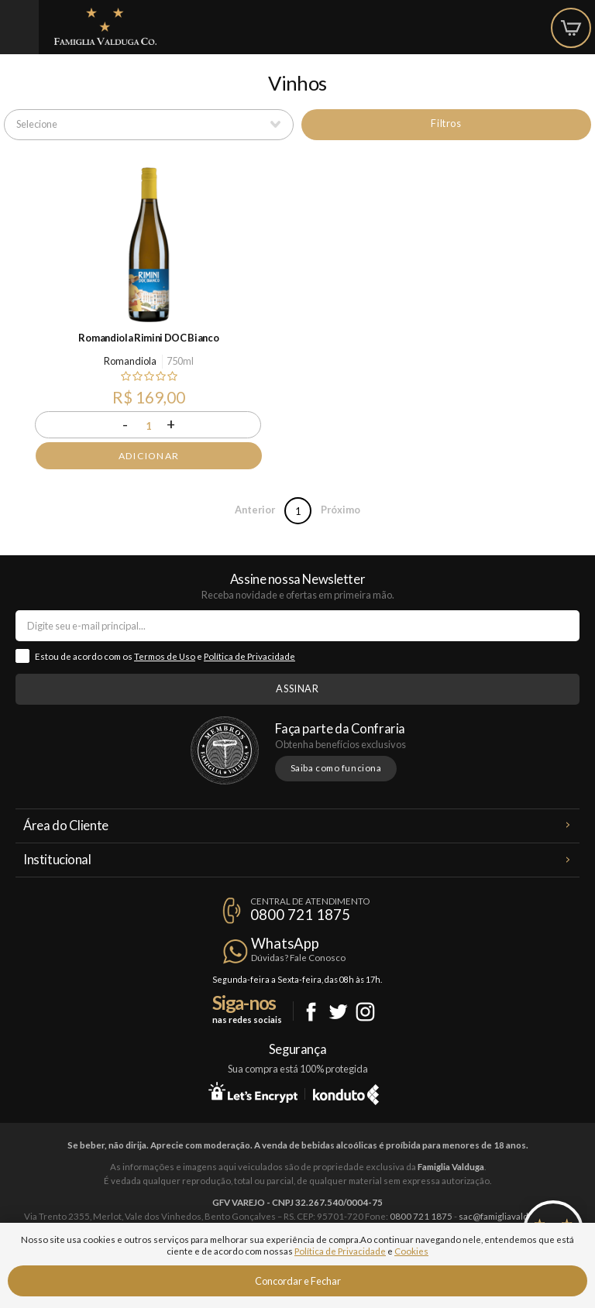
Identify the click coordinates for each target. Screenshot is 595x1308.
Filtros (446, 123)
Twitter (338, 1011)
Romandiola (130, 361)
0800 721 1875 (300, 914)
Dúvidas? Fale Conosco (298, 958)
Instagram (365, 1011)
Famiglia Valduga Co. (105, 26)
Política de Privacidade (249, 656)
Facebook (311, 1011)
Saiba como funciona (336, 768)
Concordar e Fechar (298, 1281)
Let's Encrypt (253, 1091)
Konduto (346, 1091)
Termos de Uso (164, 656)
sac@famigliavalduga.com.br (515, 1216)
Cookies (411, 1251)
